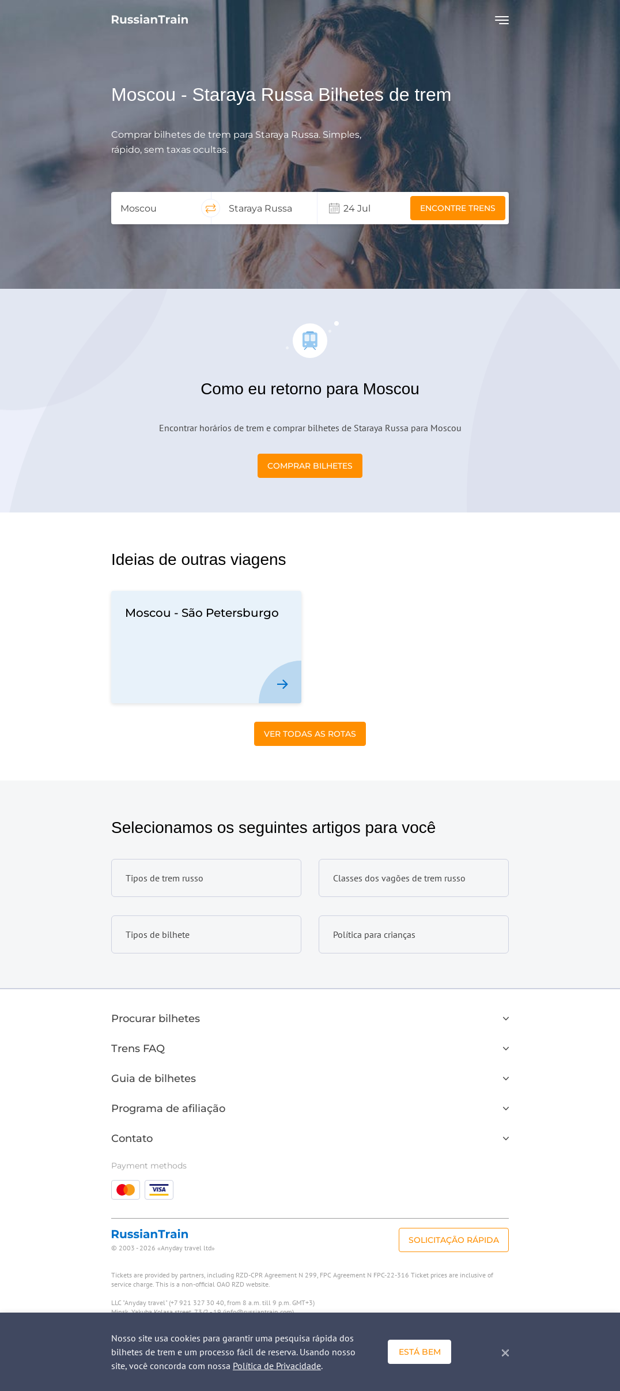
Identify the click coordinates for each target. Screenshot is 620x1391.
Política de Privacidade (277, 1365)
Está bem (420, 1352)
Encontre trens (458, 208)
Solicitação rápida (454, 1240)
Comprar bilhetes (310, 466)
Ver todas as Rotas (310, 734)
